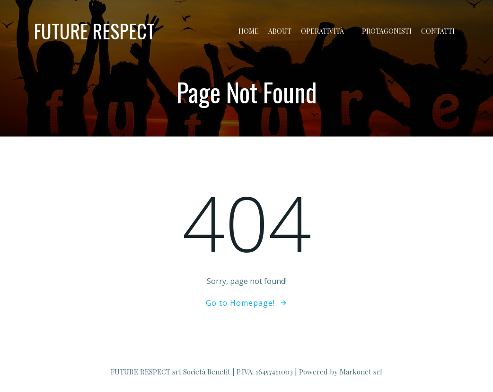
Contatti (438, 31)
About (279, 31)
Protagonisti (387, 31)
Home (248, 31)
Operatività (326, 31)
